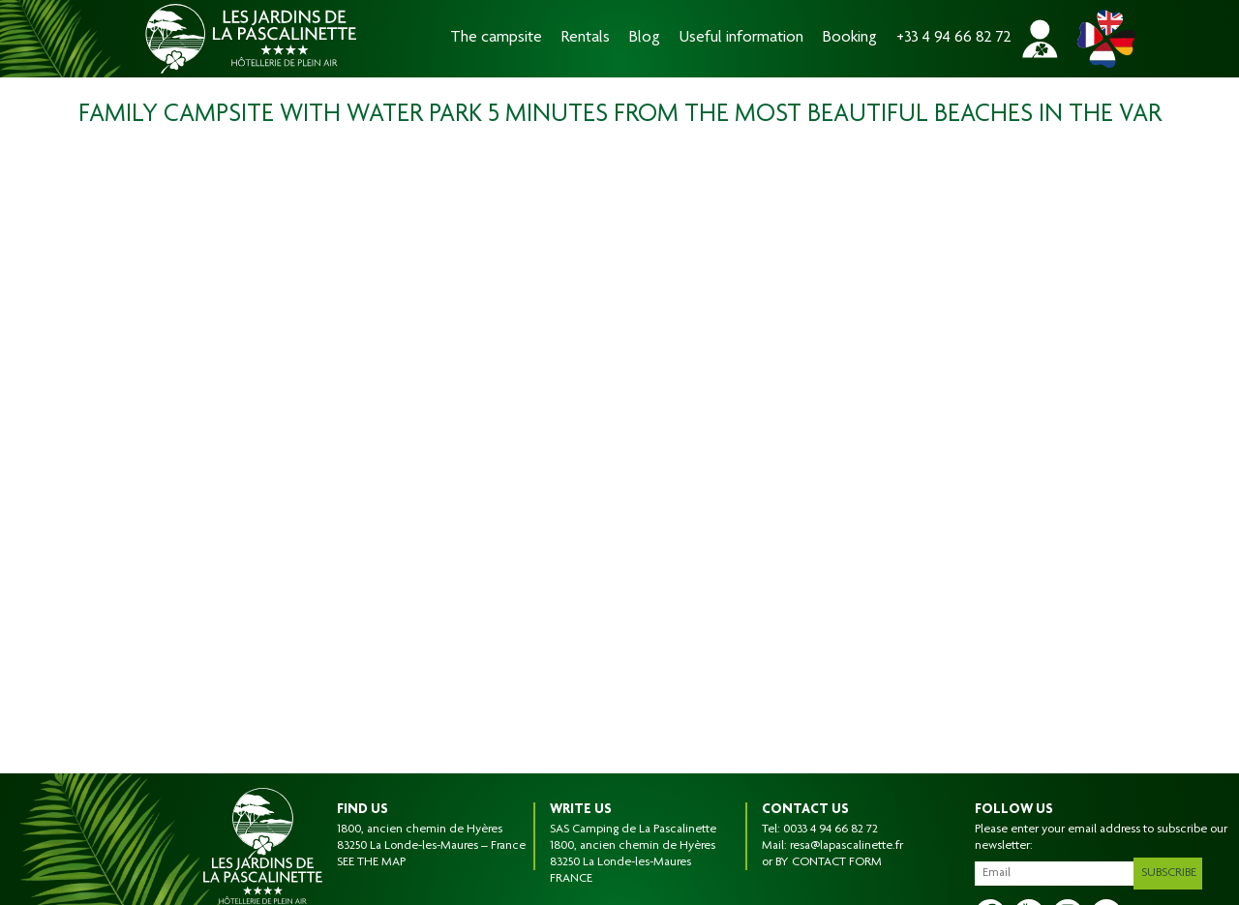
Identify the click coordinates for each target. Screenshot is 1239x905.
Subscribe (1172, 869)
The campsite (496, 38)
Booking (850, 38)
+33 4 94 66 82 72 (954, 38)
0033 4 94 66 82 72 (830, 829)
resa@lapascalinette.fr (846, 846)
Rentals (585, 38)
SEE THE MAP (371, 862)
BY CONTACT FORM (828, 862)
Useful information (741, 38)
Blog (644, 38)
